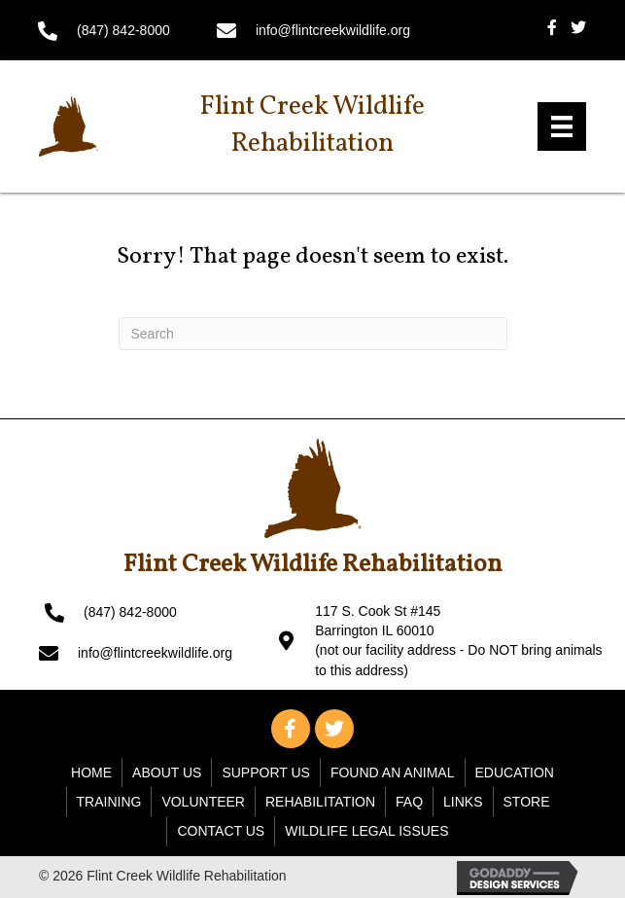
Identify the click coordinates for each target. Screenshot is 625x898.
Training (109, 801)
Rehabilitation (320, 801)
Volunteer (203, 801)
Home (91, 772)
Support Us (266, 772)
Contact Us (220, 831)
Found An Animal (392, 772)
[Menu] (562, 126)
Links (462, 801)
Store (526, 801)
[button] (290, 728)
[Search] (313, 333)
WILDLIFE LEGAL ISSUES (366, 831)
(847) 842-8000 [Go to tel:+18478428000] (123, 30)
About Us (166, 772)
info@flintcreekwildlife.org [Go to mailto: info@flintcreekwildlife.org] (333, 30)
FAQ (409, 801)
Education (514, 772)
